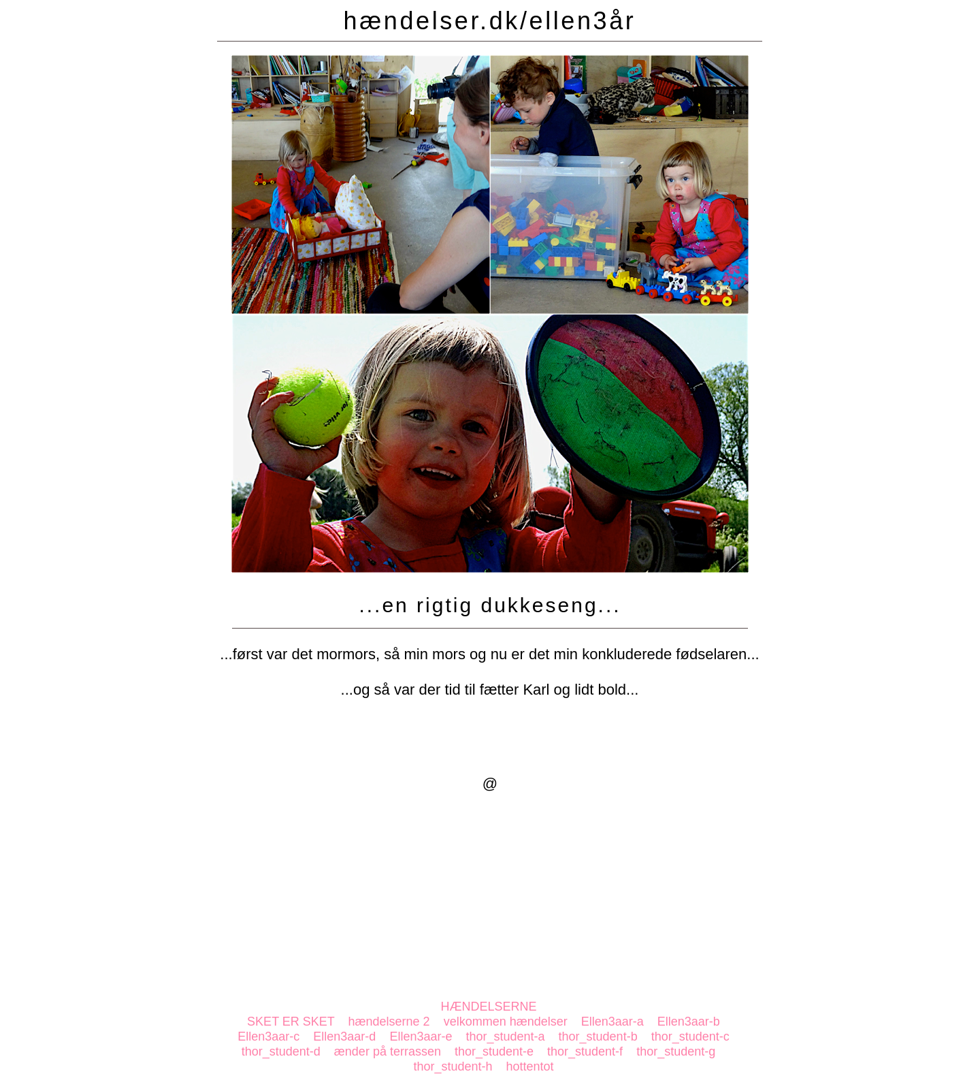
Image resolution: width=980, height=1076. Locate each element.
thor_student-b (598, 1036)
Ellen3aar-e (420, 1036)
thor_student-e (494, 1051)
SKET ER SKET (290, 1021)
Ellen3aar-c (268, 1036)
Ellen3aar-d (344, 1036)
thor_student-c (690, 1036)
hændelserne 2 (389, 1021)
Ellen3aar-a (612, 1021)
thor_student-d (281, 1051)
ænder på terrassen (387, 1051)
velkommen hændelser (506, 1021)
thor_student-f (585, 1051)
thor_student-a (505, 1036)
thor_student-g (675, 1051)
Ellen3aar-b (688, 1021)
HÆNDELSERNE (488, 1006)
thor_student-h (452, 1066)
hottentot (530, 1066)
